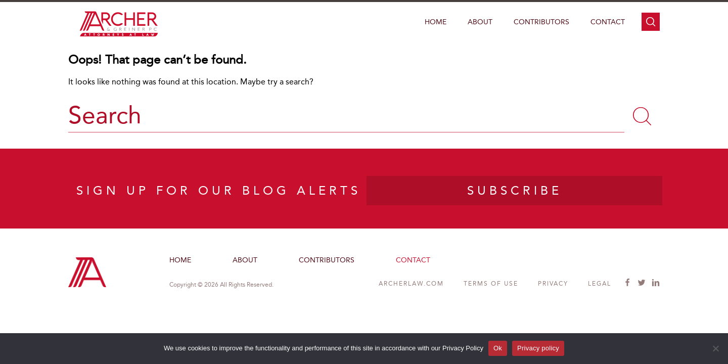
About (480, 22)
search (651, 22)
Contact (607, 22)
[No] (715, 348)
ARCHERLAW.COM (411, 283)
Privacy (553, 283)
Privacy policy (538, 348)
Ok (497, 348)
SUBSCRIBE (514, 191)
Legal (599, 283)
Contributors (541, 22)
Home (435, 22)
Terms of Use (491, 283)
